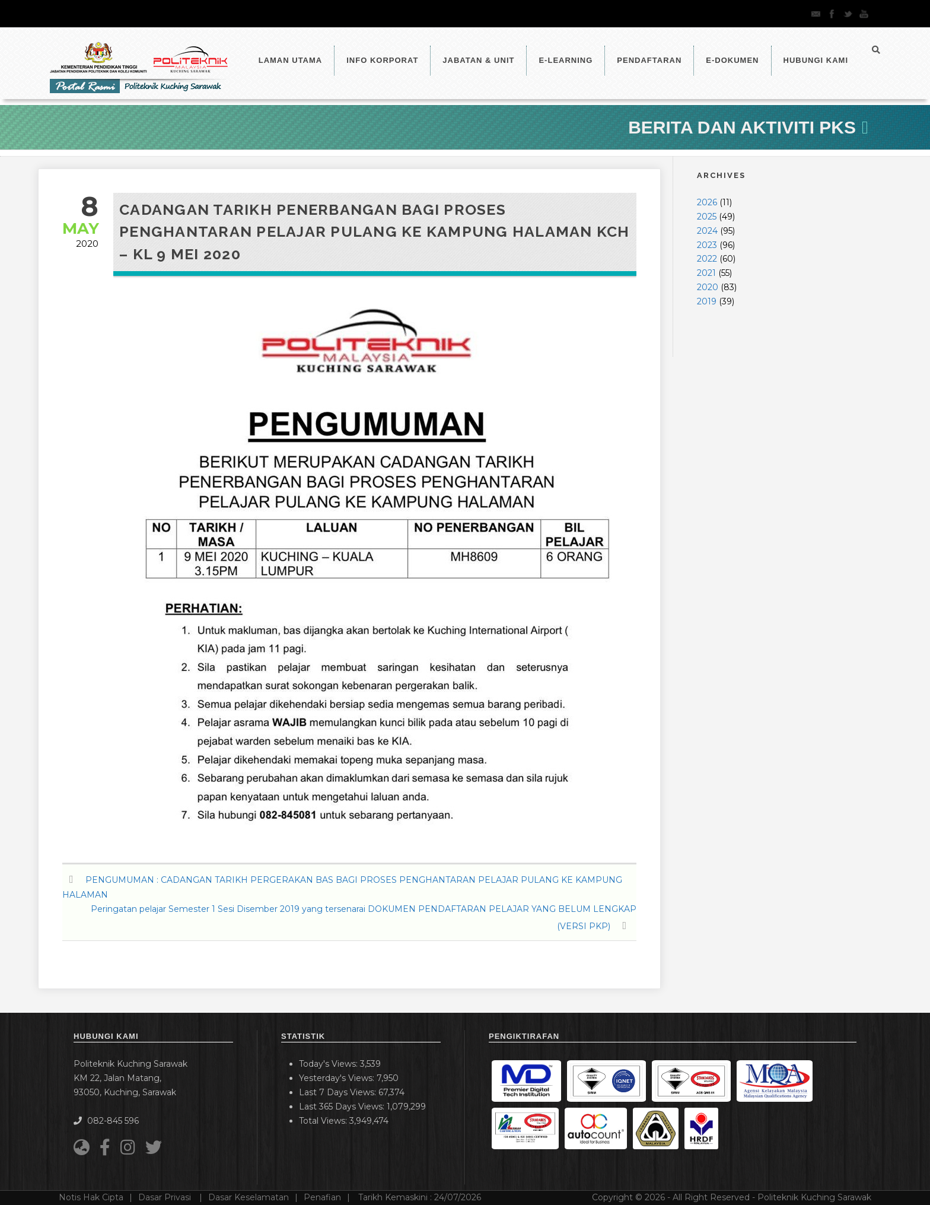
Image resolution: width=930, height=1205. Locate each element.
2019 (706, 301)
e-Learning (566, 60)
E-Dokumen (732, 60)
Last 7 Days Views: (338, 1092)
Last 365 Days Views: (343, 1106)
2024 (707, 230)
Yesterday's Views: (338, 1078)
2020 (707, 287)
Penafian (322, 1197)
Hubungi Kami (816, 60)
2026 (707, 202)
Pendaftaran (649, 60)
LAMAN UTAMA (291, 60)
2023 (707, 245)
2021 (706, 273)
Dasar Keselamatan (248, 1197)
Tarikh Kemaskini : (419, 1197)
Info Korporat (382, 60)
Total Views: (324, 1120)
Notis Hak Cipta (91, 1197)
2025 (706, 216)
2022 (707, 258)
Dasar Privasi (165, 1197)
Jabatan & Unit (478, 60)
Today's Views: (329, 1063)
